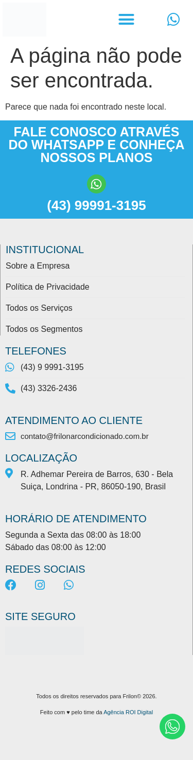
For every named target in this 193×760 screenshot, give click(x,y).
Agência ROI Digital (128, 712)
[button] (126, 19)
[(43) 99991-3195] (96, 183)
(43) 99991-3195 (96, 205)
